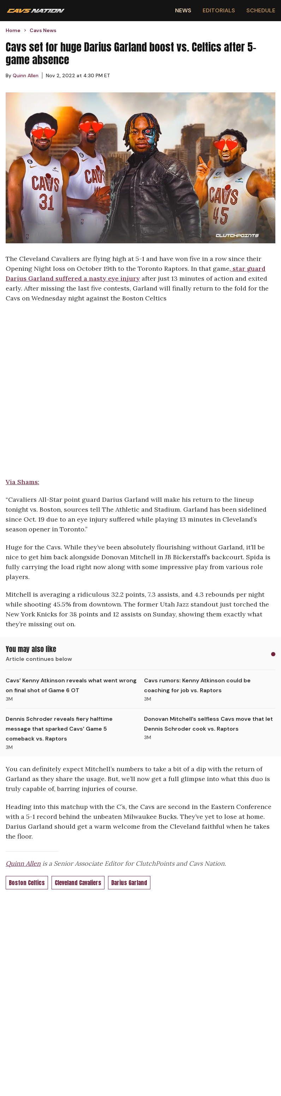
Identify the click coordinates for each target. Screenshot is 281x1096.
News (183, 10)
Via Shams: (22, 482)
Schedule (260, 10)
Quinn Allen (23, 863)
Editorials (219, 10)
